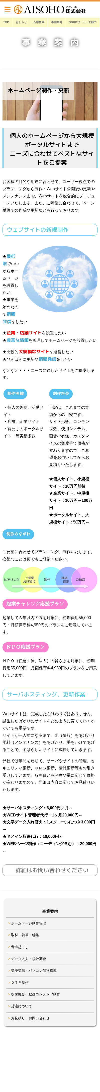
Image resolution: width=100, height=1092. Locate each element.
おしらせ (21, 22)
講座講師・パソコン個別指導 (34, 971)
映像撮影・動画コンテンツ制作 (35, 994)
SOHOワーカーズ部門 (82, 22)
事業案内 (56, 22)
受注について (21, 1006)
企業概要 (38, 22)
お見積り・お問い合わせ (30, 1018)
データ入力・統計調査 (28, 959)
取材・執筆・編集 (25, 935)
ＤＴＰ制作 (20, 982)
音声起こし (20, 947)
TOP (6, 22)
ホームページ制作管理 (28, 923)
